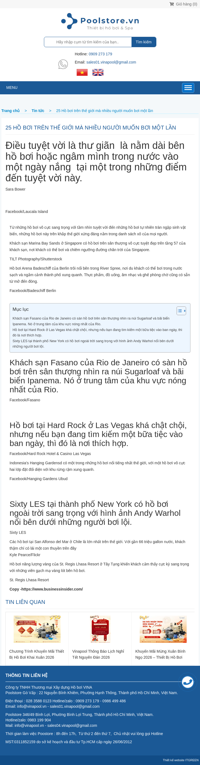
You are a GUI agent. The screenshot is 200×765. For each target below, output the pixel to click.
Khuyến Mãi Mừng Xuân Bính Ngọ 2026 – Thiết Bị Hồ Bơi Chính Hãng (160, 654)
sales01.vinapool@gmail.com (111, 62)
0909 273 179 (100, 54)
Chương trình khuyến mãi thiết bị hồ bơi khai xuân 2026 (36, 654)
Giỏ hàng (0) (183, 4)
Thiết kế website (173, 760)
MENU (11, 87)
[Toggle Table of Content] (178, 310)
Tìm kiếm (144, 42)
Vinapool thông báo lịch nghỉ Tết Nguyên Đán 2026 (98, 654)
